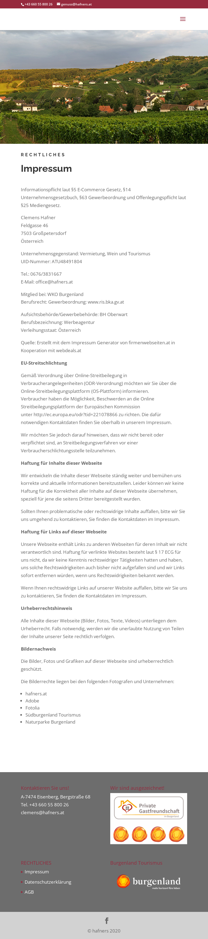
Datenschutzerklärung (48, 882)
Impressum (37, 871)
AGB (29, 892)
